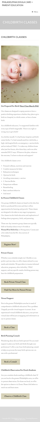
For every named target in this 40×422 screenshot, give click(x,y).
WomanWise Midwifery (9, 230)
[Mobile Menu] (35, 12)
